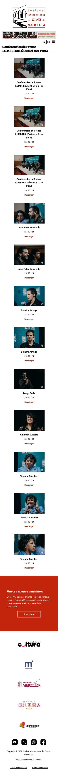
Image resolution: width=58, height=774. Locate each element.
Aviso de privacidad (18, 767)
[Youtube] (15, 744)
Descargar (29, 98)
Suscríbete (29, 614)
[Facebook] (43, 744)
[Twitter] (24, 744)
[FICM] (29, 17)
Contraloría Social (40, 767)
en (48, 42)
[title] (29, 651)
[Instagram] (34, 744)
